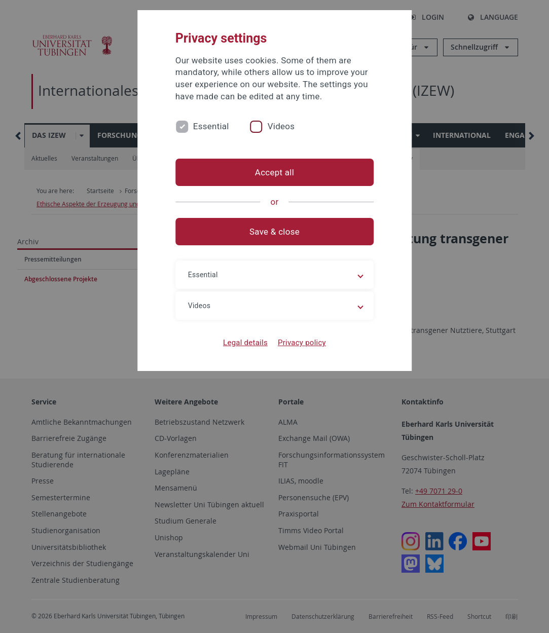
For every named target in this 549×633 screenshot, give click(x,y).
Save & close (274, 232)
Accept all (274, 172)
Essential (211, 126)
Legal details (245, 342)
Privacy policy (302, 342)
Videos (281, 126)
